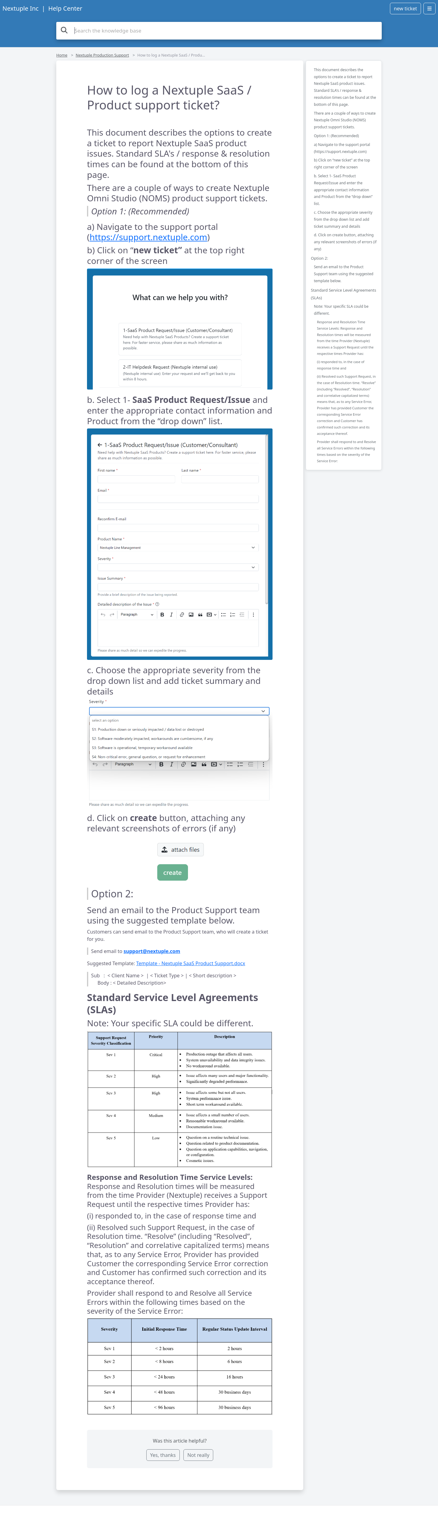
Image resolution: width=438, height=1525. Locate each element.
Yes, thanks (163, 1455)
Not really (198, 1455)
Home (61, 55)
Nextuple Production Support (102, 55)
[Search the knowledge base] (219, 31)
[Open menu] (429, 8)
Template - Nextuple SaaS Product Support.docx (190, 963)
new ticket (405, 8)
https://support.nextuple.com (148, 237)
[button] (180, 329)
